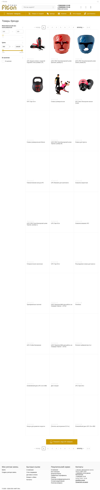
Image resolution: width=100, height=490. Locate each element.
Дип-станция (54, 385)
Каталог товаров (13, 14)
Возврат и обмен (31, 477)
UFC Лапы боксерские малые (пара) (84, 102)
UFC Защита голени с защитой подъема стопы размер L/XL (36, 61)
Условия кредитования (57, 481)
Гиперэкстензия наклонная (35, 264)
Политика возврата (56, 483)
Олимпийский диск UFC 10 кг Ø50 (37, 385)
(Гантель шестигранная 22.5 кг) (60, 426)
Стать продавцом (31, 472)
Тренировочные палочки (34, 304)
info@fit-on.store (80, 480)
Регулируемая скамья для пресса (85, 264)
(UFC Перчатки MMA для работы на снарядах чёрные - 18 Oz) (61, 345)
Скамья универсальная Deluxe (36, 142)
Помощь (53, 477)
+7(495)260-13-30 (64, 7)
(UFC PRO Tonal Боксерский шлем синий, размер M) (85, 61)
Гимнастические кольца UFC (35, 182)
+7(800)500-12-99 (64, 5)
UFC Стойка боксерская (34, 345)
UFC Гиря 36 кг (55, 264)
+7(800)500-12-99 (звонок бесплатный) (83, 473)
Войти (3, 470)
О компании (29, 470)
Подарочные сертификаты (59, 475)
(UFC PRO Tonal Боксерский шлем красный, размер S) (61, 61)
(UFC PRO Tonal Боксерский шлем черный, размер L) (37, 224)
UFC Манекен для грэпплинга (60, 182)
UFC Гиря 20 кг (55, 223)
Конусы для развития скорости (36, 426)
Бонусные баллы (56, 473)
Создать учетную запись (9, 472)
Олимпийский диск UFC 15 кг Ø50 (85, 426)
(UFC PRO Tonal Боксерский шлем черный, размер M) (61, 142)
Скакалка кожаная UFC (82, 223)
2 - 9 (88, 27)
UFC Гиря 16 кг (31, 101)
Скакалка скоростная (81, 182)
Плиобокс (78, 304)
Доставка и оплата (31, 474)
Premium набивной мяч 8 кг (83, 345)
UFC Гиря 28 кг (79, 385)
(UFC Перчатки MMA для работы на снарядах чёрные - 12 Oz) (61, 305)
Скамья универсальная (58, 101)
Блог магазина (55, 471)
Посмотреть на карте (82, 482)
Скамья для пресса (81, 142)
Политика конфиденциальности (60, 479)
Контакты (29, 479)
